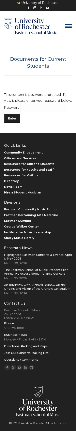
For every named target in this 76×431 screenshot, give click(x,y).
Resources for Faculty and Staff (29, 169)
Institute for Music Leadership (27, 232)
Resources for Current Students (29, 164)
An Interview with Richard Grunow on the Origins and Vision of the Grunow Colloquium (37, 287)
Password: (35, 107)
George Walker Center (21, 226)
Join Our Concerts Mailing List (26, 353)
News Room (13, 187)
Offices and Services (20, 158)
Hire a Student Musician (22, 192)
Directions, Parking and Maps (26, 346)
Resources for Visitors (21, 175)
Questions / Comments (21, 359)
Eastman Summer (17, 221)
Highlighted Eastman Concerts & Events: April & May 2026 (38, 256)
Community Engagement (23, 152)
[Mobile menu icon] (68, 26)
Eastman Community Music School (30, 209)
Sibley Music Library (19, 238)
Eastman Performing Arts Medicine (31, 215)
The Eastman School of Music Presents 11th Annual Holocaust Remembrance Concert (36, 271)
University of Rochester (38, 3)
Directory (11, 181)
